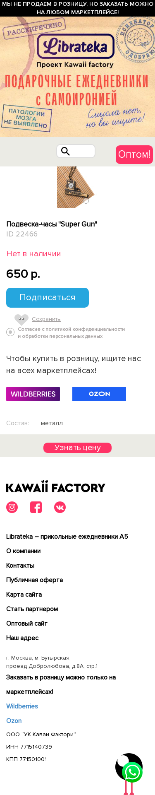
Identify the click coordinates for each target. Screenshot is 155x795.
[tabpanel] (77, 187)
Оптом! (134, 154)
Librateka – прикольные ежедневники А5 (67, 536)
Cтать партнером (32, 609)
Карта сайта (24, 594)
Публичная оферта (34, 580)
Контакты (20, 565)
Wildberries (22, 706)
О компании (23, 551)
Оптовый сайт (27, 623)
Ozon (13, 721)
